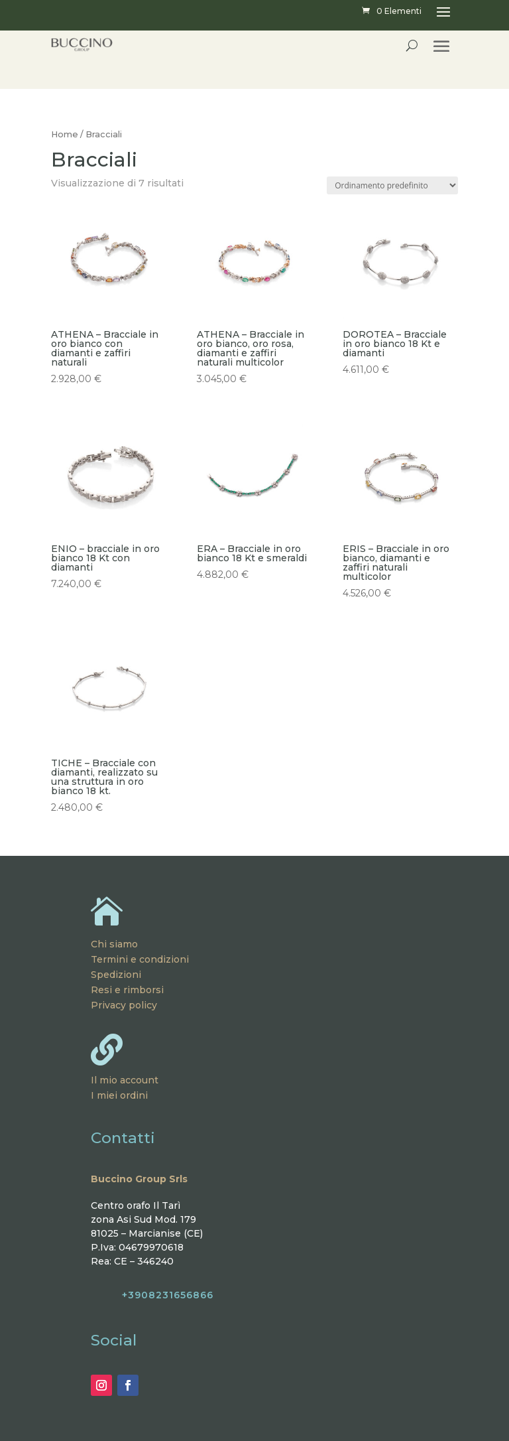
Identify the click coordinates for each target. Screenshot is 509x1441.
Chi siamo (114, 944)
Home (64, 134)
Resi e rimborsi (127, 990)
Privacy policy (124, 1005)
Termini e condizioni (140, 959)
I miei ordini (119, 1095)
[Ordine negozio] (392, 185)
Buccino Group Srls (139, 1179)
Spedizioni (116, 975)
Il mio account (124, 1080)
